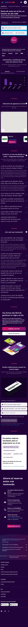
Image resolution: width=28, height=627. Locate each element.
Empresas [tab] (7, 71)
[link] (12, 142)
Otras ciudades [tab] (7, 453)
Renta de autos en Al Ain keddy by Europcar (13, 466)
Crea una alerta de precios (13, 517)
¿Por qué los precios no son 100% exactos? (14, 550)
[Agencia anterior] (3, 130)
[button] (2, 2)
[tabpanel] (14, 84)
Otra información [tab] (20, 71)
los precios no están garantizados (13, 540)
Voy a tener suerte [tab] (8, 457)
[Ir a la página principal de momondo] (10, 2)
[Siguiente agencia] (25, 130)
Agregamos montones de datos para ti (14, 547)
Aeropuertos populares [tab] (9, 450)
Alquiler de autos (3, 555)
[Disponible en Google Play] (5, 604)
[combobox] (5, 22)
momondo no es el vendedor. (14, 545)
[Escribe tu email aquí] (15, 413)
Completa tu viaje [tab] (18, 453)
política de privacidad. (14, 424)
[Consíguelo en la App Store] (14, 604)
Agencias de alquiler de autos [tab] (11, 447)
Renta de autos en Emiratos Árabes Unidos (17, 555)
